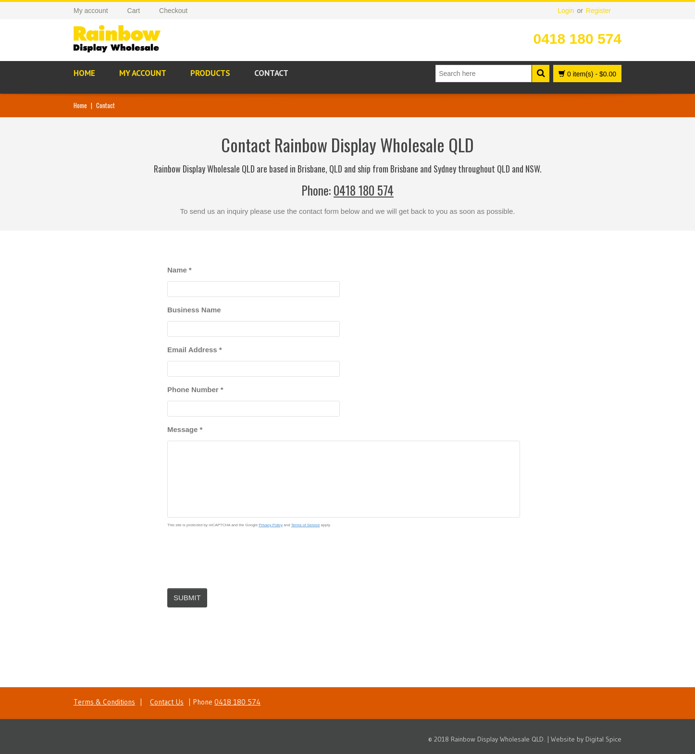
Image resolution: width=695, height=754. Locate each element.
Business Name (194, 310)
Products (210, 73)
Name (179, 270)
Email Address (194, 350)
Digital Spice (603, 739)
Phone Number (195, 389)
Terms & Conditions (104, 701)
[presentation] (240, 554)
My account (142, 73)
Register (598, 10)
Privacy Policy (271, 525)
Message (184, 429)
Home (84, 73)
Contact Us (167, 701)
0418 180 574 (577, 39)
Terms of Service (305, 525)
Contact (271, 73)
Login (566, 10)
